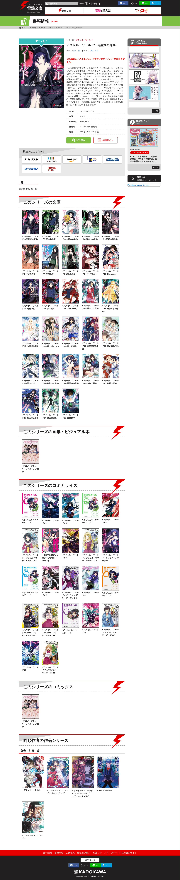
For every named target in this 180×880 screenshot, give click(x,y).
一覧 (156, 111)
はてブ (157, 3)
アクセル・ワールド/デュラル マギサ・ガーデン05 (30, 633)
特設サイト (108, 140)
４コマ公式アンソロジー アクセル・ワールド (50, 558)
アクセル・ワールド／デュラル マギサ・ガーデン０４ (70, 595)
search (81, 4)
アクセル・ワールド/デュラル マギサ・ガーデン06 (50, 633)
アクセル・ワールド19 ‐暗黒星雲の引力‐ (90, 346)
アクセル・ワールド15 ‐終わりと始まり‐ (110, 308)
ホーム (24, 28)
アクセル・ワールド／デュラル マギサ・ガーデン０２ (90, 558)
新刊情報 (47, 853)
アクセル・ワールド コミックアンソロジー (110, 558)
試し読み (81, 140)
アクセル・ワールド (46, 28)
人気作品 (70, 853)
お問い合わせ (90, 860)
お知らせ (97, 853)
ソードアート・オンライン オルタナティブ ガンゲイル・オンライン (82, 793)
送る (146, 3)
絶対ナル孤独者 (105, 790)
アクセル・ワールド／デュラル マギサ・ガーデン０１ (30, 558)
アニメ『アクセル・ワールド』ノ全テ (30, 469)
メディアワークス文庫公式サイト (120, 853)
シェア (124, 3)
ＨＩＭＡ (95, 51)
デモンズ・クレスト (32, 790)
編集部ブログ (83, 853)
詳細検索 (94, 4)
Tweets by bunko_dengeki (139, 185)
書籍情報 (33, 28)
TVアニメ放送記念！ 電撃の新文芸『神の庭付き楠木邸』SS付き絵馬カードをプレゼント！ (143, 158)
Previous (144, 49)
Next (144, 104)
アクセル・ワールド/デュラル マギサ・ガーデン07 (110, 632)
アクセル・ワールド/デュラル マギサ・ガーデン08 (50, 670)
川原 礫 (76, 51)
